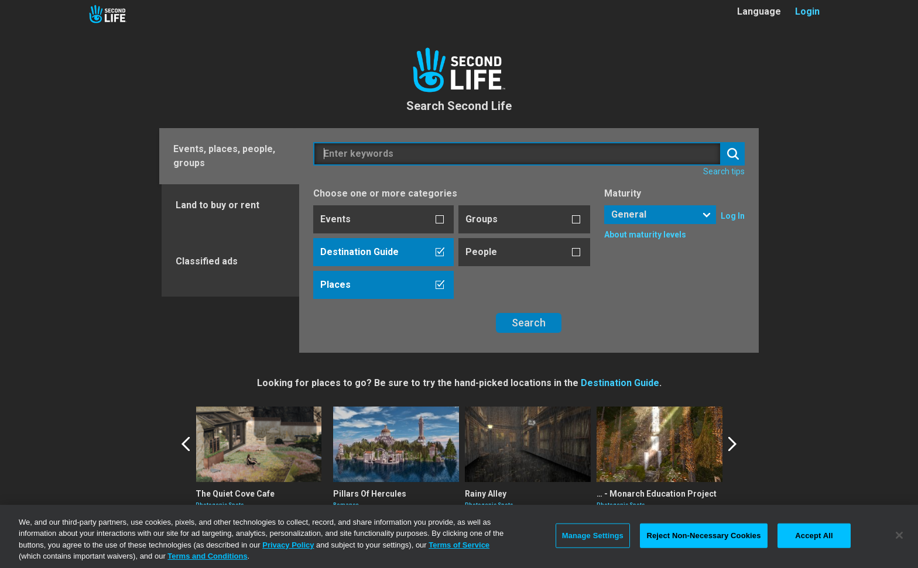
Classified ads (207, 261)
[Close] (899, 535)
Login (807, 11)
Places (335, 284)
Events (335, 219)
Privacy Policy (288, 545)
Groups (481, 219)
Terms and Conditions (207, 556)
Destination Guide (359, 251)
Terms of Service (459, 545)
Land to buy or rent (217, 205)
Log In (733, 216)
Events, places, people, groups (224, 155)
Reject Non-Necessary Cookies (703, 535)
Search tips (724, 171)
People (481, 251)
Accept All (814, 535)
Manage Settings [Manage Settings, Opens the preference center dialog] (593, 535)
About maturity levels (645, 234)
